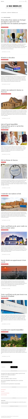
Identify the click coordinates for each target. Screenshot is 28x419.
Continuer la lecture (6, 51)
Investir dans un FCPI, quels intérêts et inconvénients (10, 383)
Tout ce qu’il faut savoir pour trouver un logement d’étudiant (14, 295)
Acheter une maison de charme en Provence (12, 91)
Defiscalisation (3, 389)
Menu (3, 1)
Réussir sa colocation (8, 58)
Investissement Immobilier (6, 93)
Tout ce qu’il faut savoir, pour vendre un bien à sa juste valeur (14, 227)
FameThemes (9, 417)
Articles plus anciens (7, 362)
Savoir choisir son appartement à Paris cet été (13, 261)
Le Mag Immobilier (14, 6)
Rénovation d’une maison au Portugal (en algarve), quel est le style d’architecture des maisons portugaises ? (13, 22)
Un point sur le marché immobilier (12, 330)
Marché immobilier (5, 27)
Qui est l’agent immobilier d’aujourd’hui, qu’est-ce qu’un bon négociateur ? (12, 126)
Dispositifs (3, 162)
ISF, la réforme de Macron (9, 160)
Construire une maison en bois (11, 194)
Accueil (2, 17)
